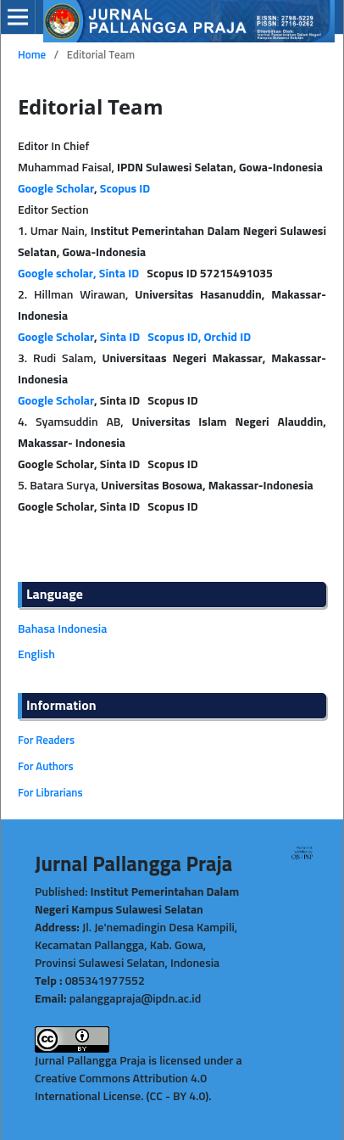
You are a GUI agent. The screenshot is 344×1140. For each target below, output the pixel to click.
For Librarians (50, 793)
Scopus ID (125, 189)
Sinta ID (121, 338)
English (36, 655)
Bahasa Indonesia (62, 629)
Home (32, 55)
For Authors (46, 767)
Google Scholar (56, 189)
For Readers (46, 740)
